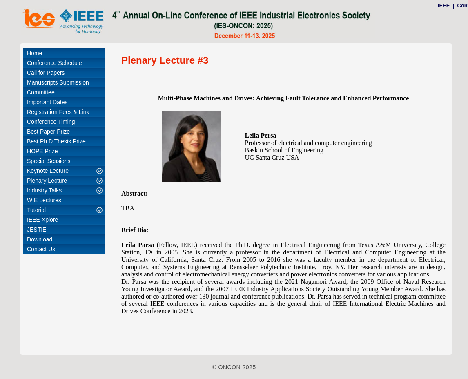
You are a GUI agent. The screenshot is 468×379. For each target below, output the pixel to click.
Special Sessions (49, 161)
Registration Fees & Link (58, 112)
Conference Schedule (54, 63)
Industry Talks (44, 190)
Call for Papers (46, 72)
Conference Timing (51, 121)
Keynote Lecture (48, 170)
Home (34, 53)
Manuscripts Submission (58, 82)
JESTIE (36, 229)
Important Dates (47, 102)
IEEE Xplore (42, 219)
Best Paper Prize (48, 131)
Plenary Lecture (47, 180)
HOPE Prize (42, 151)
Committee (41, 92)
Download (39, 239)
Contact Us (41, 249)
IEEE (444, 5)
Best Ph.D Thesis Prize (56, 141)
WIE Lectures (44, 200)
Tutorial (36, 210)
